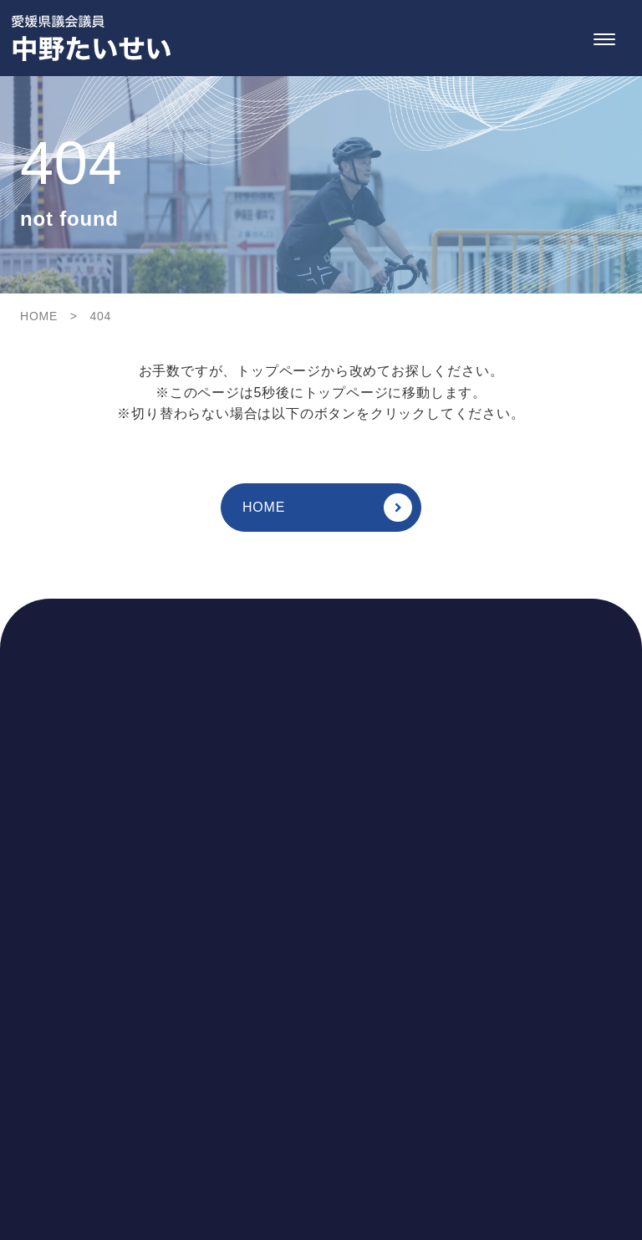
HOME (327, 507)
